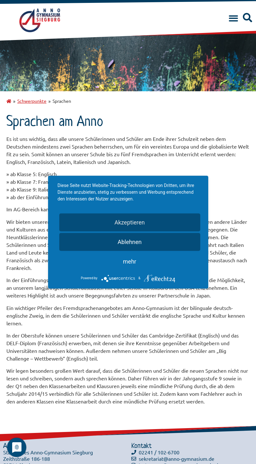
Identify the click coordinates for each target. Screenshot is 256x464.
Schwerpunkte (31, 101)
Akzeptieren (129, 222)
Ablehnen (130, 241)
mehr (129, 261)
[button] (233, 18)
